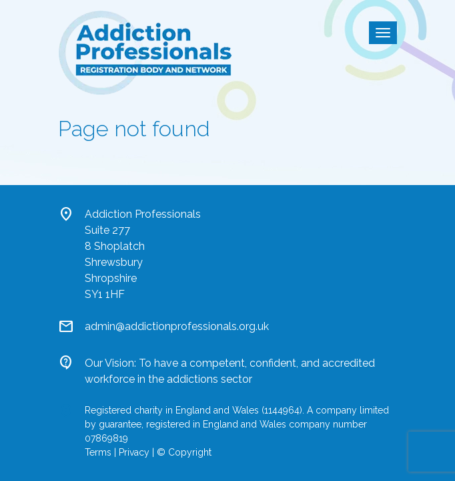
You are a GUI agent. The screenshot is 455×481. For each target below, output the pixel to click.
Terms (98, 452)
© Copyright (184, 452)
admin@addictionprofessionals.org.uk (177, 326)
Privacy (134, 452)
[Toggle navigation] (383, 32)
